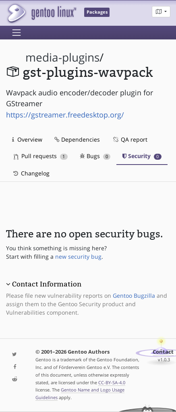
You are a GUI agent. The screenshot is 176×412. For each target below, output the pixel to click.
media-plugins (62, 57)
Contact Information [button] (46, 284)
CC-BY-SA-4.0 (111, 382)
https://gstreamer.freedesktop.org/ (65, 114)
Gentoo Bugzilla (134, 295)
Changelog (31, 173)
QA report (129, 139)
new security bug (78, 256)
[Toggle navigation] (16, 32)
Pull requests (41, 156)
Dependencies (77, 139)
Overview (27, 139)
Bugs (95, 156)
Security (142, 156)
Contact (163, 351)
